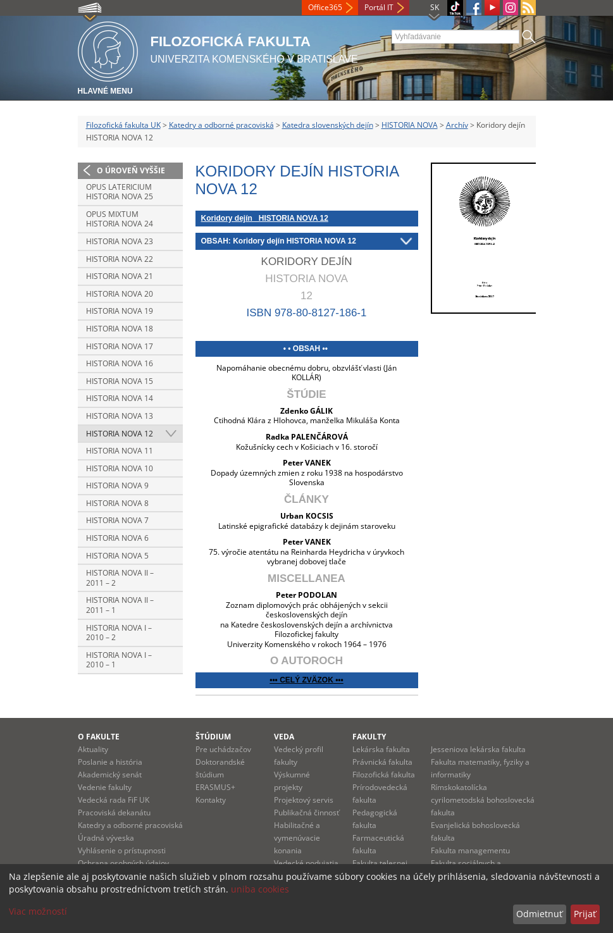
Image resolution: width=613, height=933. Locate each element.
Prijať (585, 914)
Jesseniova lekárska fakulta (478, 749)
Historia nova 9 (117, 485)
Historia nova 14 (119, 398)
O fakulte (99, 736)
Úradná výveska (106, 837)
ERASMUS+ (215, 787)
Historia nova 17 (119, 346)
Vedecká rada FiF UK (113, 799)
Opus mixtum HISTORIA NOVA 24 (119, 219)
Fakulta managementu (470, 850)
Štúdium (213, 736)
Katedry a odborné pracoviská (221, 125)
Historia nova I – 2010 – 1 (119, 660)
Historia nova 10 (119, 468)
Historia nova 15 (119, 381)
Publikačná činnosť (306, 812)
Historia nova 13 (119, 416)
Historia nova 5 (117, 555)
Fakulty (369, 736)
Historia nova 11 (119, 450)
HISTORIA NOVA (409, 125)
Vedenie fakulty (105, 787)
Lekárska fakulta (381, 749)
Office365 (325, 7)
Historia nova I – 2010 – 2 (119, 632)
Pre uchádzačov (223, 749)
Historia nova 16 (119, 363)
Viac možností (38, 911)
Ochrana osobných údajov (123, 863)
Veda (284, 736)
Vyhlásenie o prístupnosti (122, 850)
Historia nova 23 (119, 241)
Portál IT (378, 7)
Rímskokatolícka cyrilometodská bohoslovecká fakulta (483, 800)
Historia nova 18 (119, 328)
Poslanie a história (110, 762)
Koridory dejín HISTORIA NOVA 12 (264, 218)
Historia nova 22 (119, 259)
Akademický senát (110, 774)
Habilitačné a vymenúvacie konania (297, 838)
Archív (457, 125)
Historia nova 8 (117, 503)
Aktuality (93, 749)
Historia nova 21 (119, 276)
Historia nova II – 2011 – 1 (120, 605)
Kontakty (210, 799)
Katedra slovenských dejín (327, 125)
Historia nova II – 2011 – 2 (120, 577)
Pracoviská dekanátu (114, 812)
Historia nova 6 (117, 538)
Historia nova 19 (119, 311)
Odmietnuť (539, 914)
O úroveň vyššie (131, 170)
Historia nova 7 (117, 520)
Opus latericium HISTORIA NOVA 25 (119, 192)
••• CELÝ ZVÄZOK (301, 680)
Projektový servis (303, 799)
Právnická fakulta (382, 762)
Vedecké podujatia (306, 863)
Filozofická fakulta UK (123, 125)
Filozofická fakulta (383, 774)
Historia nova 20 (119, 293)
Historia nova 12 (119, 433)
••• (338, 680)
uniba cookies (260, 889)
